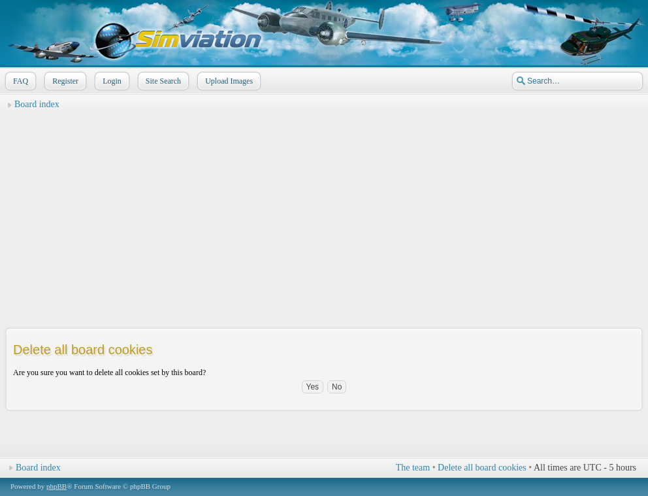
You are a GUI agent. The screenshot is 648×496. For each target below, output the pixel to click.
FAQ (19, 81)
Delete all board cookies (482, 467)
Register (64, 81)
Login (111, 81)
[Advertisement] (324, 206)
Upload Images (227, 81)
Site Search (162, 81)
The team (413, 467)
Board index (36, 104)
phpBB (56, 486)
